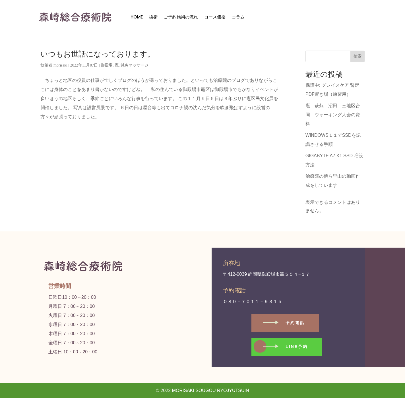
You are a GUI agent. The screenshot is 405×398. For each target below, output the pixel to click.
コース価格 (215, 17)
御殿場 (107, 65)
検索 (357, 56)
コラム (238, 17)
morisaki (60, 65)
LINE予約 (297, 346)
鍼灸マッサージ (134, 65)
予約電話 (295, 322)
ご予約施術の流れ (181, 17)
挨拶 (153, 17)
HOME (137, 17)
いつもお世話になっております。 (97, 54)
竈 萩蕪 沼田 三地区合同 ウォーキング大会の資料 (332, 114)
